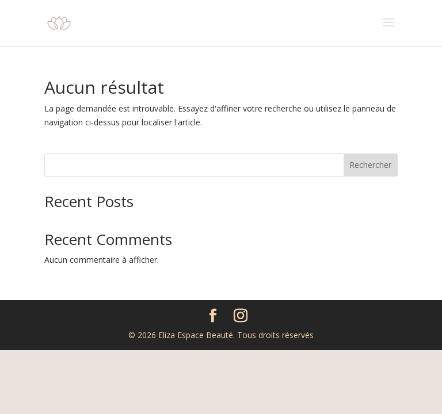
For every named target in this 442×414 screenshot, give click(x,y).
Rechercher (370, 164)
